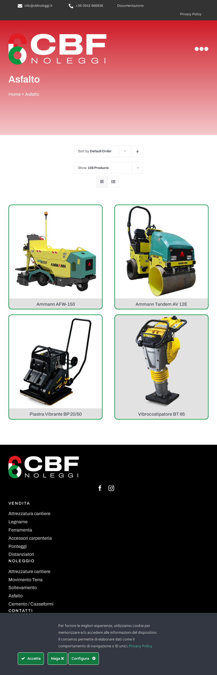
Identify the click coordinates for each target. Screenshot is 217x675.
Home (14, 94)
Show (93, 168)
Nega (57, 658)
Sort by (95, 151)
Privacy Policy (140, 646)
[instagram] (111, 488)
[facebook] (100, 488)
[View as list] (113, 181)
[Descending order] (137, 151)
